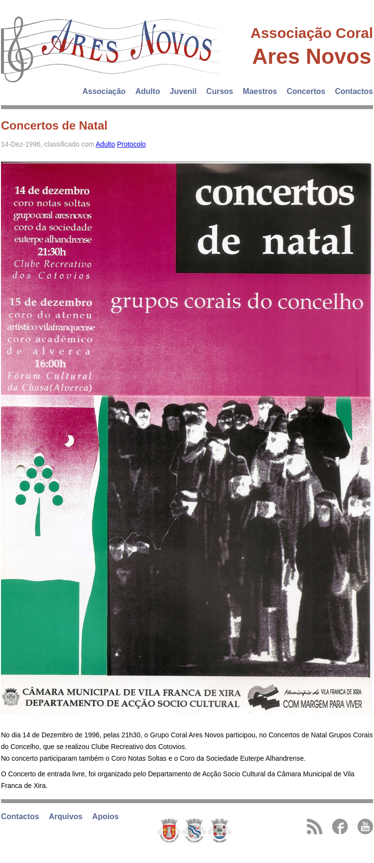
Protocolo (131, 144)
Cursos (219, 91)
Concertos (306, 91)
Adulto (147, 91)
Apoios (105, 816)
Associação (104, 91)
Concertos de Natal (54, 125)
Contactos (354, 91)
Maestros (260, 91)
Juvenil (183, 91)
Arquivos (65, 816)
